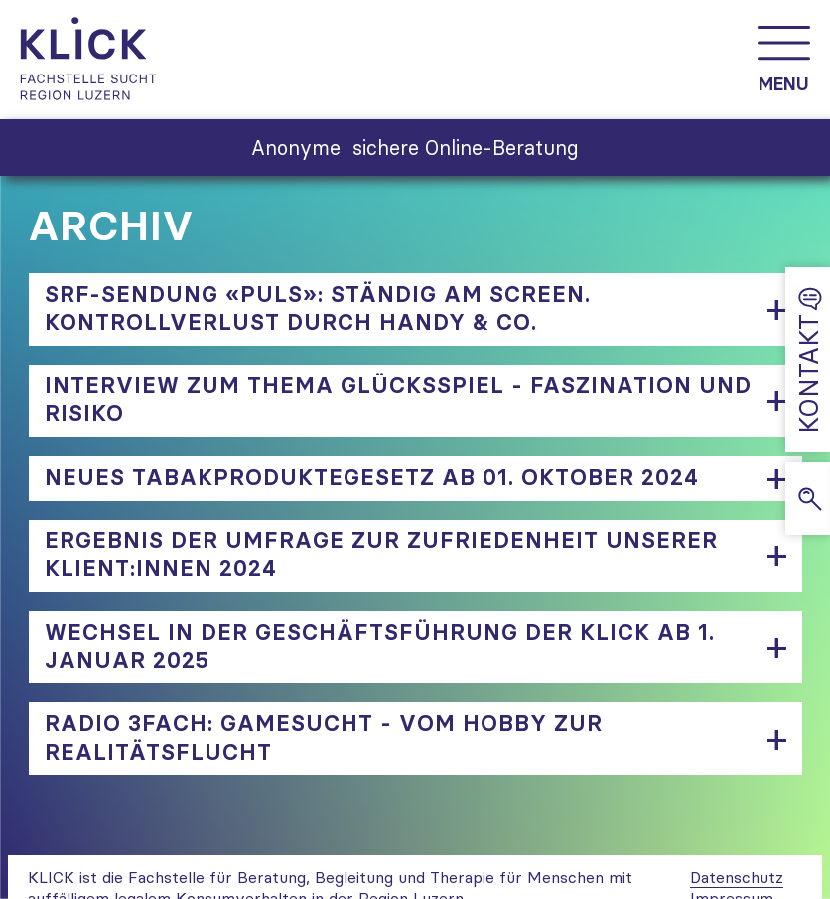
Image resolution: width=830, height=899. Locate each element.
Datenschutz (736, 877)
